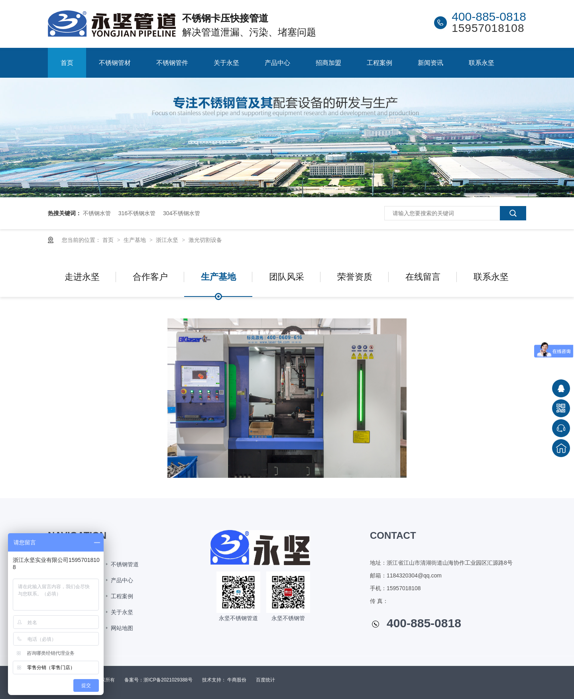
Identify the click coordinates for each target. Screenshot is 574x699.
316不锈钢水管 (136, 213)
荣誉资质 (354, 277)
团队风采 (286, 277)
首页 (67, 62)
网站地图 (122, 628)
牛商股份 (236, 680)
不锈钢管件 (172, 62)
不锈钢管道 (125, 564)
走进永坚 (82, 277)
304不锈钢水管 (181, 213)
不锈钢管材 (115, 62)
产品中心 (277, 62)
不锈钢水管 (97, 213)
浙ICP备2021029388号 (168, 680)
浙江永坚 (168, 240)
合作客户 (150, 277)
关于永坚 (226, 62)
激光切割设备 (205, 240)
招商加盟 (328, 62)
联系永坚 (481, 62)
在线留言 (422, 277)
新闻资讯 (430, 62)
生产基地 (135, 240)
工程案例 (379, 62)
